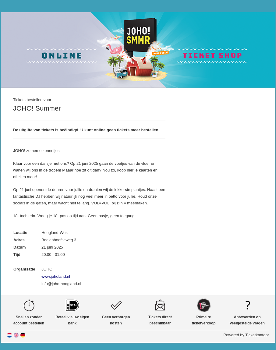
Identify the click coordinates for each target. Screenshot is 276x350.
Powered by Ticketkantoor (246, 335)
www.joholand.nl (55, 276)
